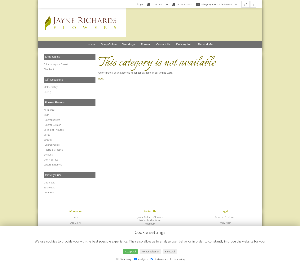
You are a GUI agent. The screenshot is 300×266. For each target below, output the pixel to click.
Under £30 (49, 182)
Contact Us (163, 44)
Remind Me (205, 44)
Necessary (123, 259)
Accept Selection (150, 251)
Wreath (48, 139)
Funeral (146, 44)
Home (91, 44)
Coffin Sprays (51, 159)
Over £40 (49, 192)
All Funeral (49, 110)
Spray (47, 134)
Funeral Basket (52, 120)
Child (46, 115)
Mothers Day (51, 87)
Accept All (130, 251)
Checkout (49, 69)
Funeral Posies (52, 144)
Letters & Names (53, 164)
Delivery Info (184, 44)
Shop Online (109, 44)
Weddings (128, 44)
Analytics (141, 259)
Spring (47, 92)
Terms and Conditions (224, 217)
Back (101, 78)
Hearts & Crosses (53, 149)
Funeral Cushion (52, 125)
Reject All (170, 251)
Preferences (159, 259)
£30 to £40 (49, 187)
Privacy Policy (225, 222)
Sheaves (48, 154)
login (140, 4)
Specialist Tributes (54, 129)
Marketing (177, 259)
